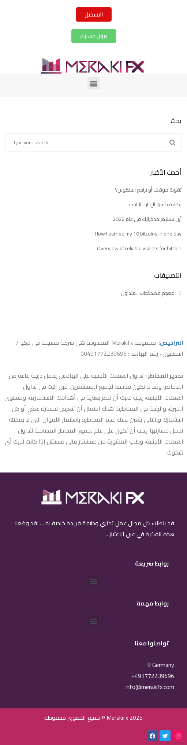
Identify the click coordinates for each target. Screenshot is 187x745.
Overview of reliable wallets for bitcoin (139, 248)
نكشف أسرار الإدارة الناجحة (154, 204)
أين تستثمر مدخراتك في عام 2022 (147, 219)
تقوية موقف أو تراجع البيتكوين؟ (148, 189)
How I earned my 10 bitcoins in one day (138, 233)
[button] (94, 14)
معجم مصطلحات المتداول (148, 293)
